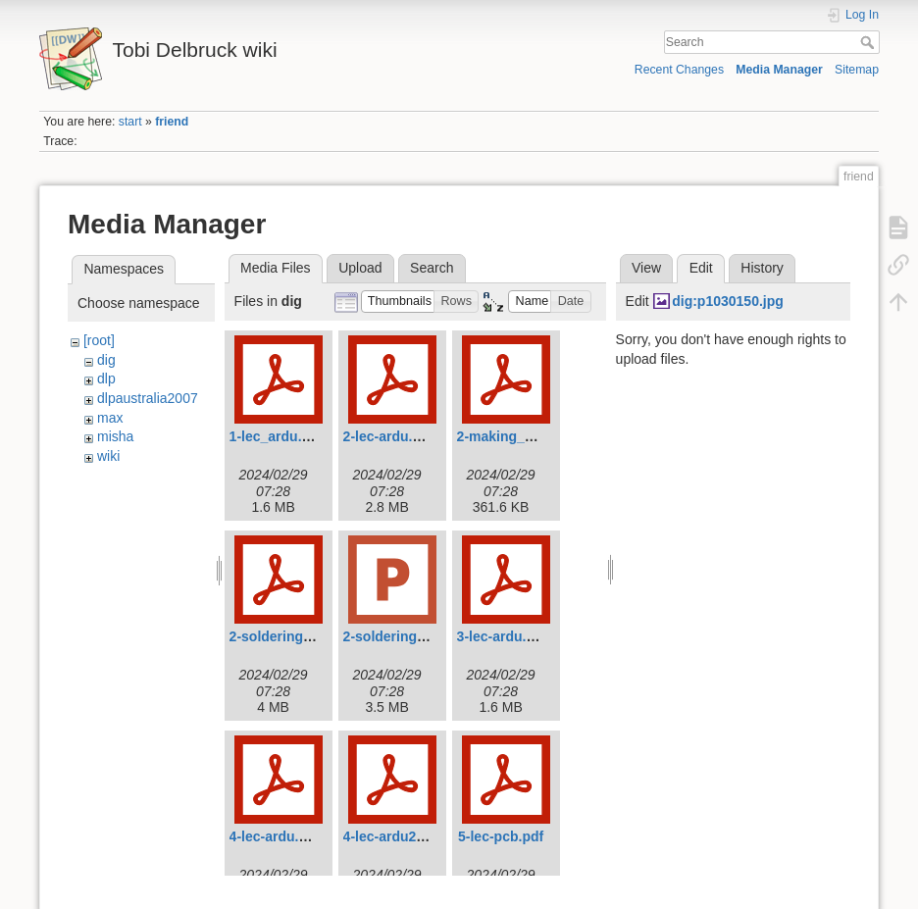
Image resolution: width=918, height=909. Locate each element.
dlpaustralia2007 (147, 398)
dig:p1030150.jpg (728, 301)
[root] (99, 340)
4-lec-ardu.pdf (275, 836)
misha (115, 436)
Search (869, 42)
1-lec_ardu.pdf (277, 436)
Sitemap (857, 69)
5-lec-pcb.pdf (500, 836)
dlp (106, 378)
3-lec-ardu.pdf (502, 636)
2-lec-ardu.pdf (388, 436)
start (130, 121)
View (646, 268)
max (110, 418)
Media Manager (779, 69)
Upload (360, 268)
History (762, 268)
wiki (108, 456)
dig (106, 360)
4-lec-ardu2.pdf (392, 836)
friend (171, 121)
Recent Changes (679, 69)
